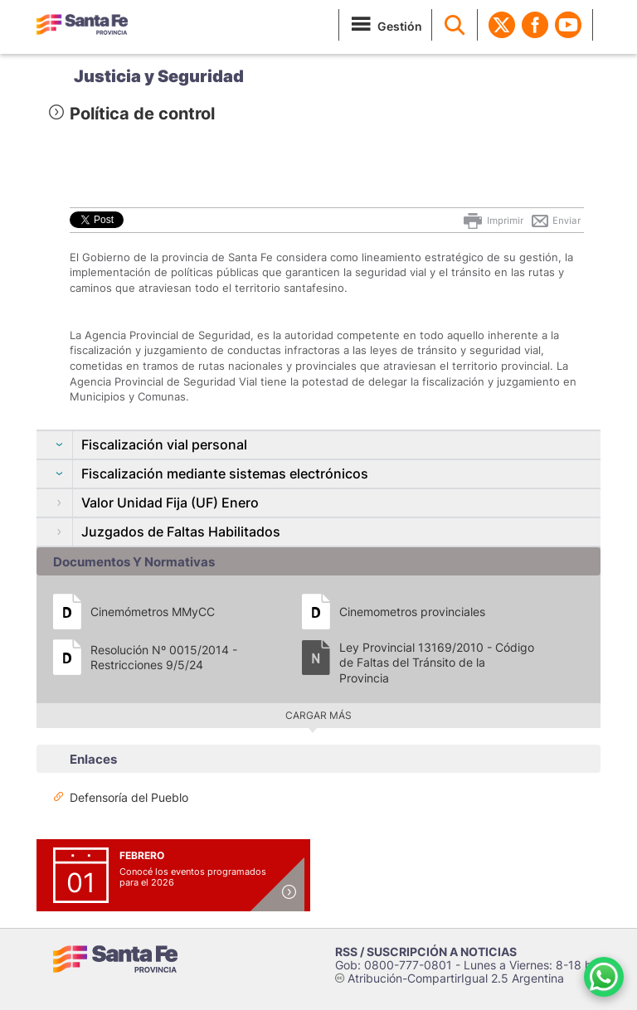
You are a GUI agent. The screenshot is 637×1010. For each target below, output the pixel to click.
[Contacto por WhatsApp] (604, 977)
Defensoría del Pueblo (129, 797)
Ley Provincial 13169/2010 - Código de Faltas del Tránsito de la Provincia (436, 662)
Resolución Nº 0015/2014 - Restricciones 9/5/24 (163, 657)
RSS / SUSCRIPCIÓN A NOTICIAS (426, 951)
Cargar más (318, 715)
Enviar (555, 220)
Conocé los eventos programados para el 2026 (192, 877)
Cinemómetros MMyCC (152, 612)
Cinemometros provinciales (412, 612)
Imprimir (492, 220)
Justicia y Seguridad (159, 76)
